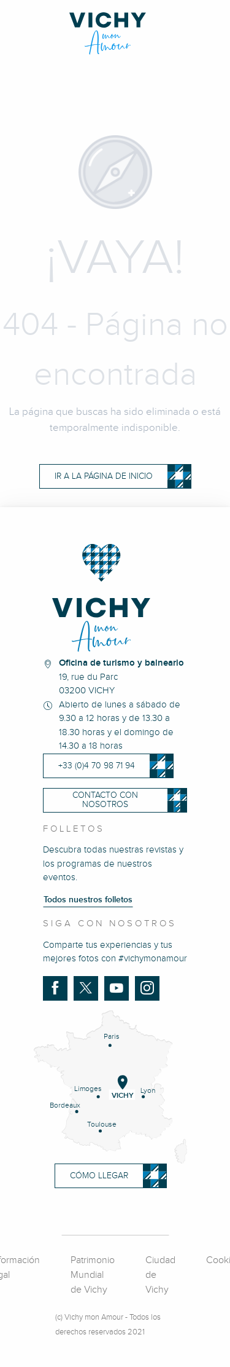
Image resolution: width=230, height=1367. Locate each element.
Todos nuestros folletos (88, 900)
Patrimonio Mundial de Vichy (93, 1275)
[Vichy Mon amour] (115, 33)
